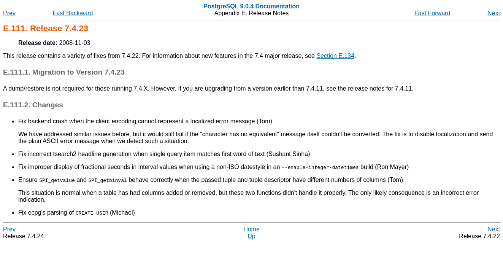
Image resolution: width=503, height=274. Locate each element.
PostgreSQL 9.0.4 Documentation (251, 6)
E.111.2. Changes (33, 105)
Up (251, 236)
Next (493, 13)
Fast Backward (73, 13)
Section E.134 (335, 56)
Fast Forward (432, 13)
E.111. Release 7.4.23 (45, 28)
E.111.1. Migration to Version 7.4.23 (64, 72)
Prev (9, 13)
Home (251, 229)
